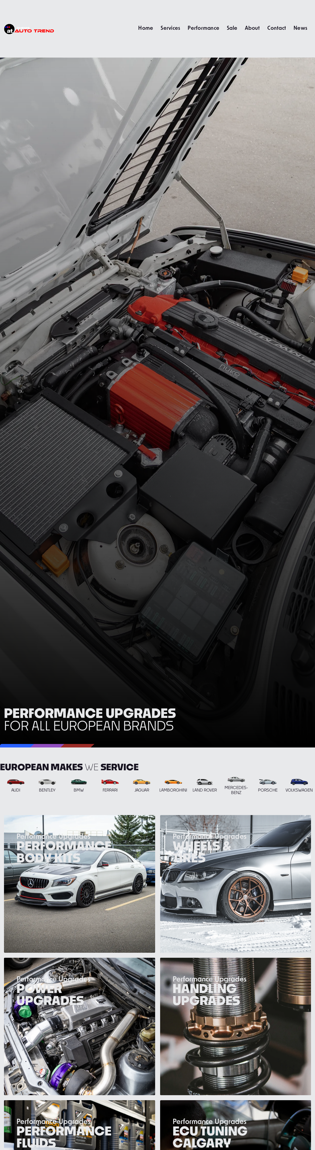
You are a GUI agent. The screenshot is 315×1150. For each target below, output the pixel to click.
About (252, 28)
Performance (203, 28)
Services (170, 28)
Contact (276, 28)
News (300, 28)
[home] (29, 29)
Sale (232, 28)
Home (145, 28)
